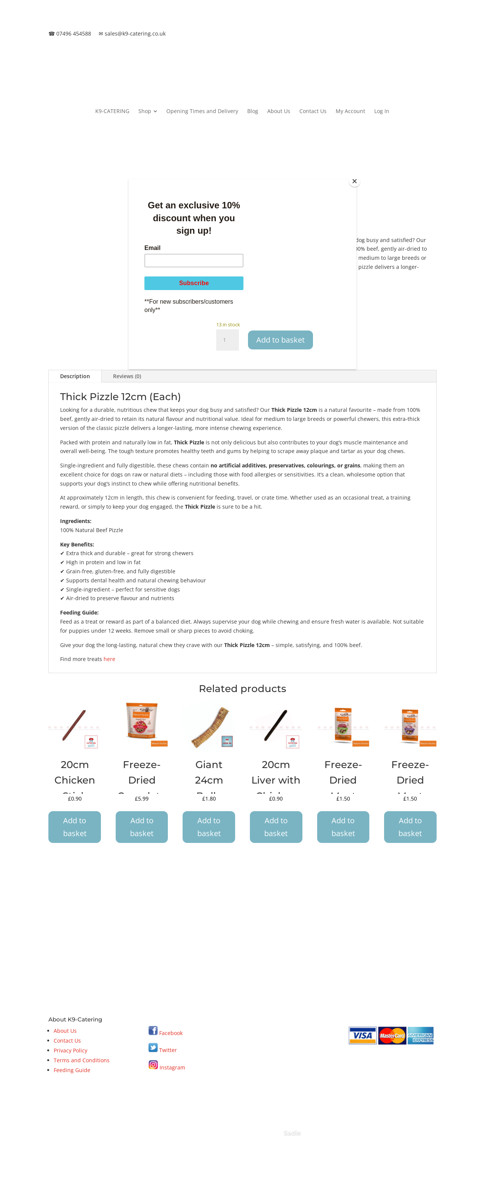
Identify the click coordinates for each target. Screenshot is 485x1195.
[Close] (354, 181)
